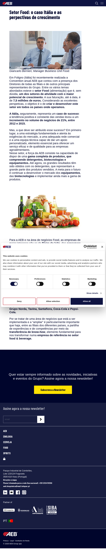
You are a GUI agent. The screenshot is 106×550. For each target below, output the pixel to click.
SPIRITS (6, 453)
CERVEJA (7, 442)
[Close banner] (102, 247)
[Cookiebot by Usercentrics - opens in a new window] (86, 247)
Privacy (6, 541)
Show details (92, 293)
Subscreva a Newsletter (53, 389)
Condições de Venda (22, 541)
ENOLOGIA (8, 436)
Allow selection (53, 301)
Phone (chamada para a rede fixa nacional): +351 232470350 (27, 483)
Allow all (87, 301)
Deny (19, 301)
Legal (12, 541)
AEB (5, 430)
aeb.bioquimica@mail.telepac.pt (16, 486)
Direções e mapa (10, 480)
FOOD (5, 447)
